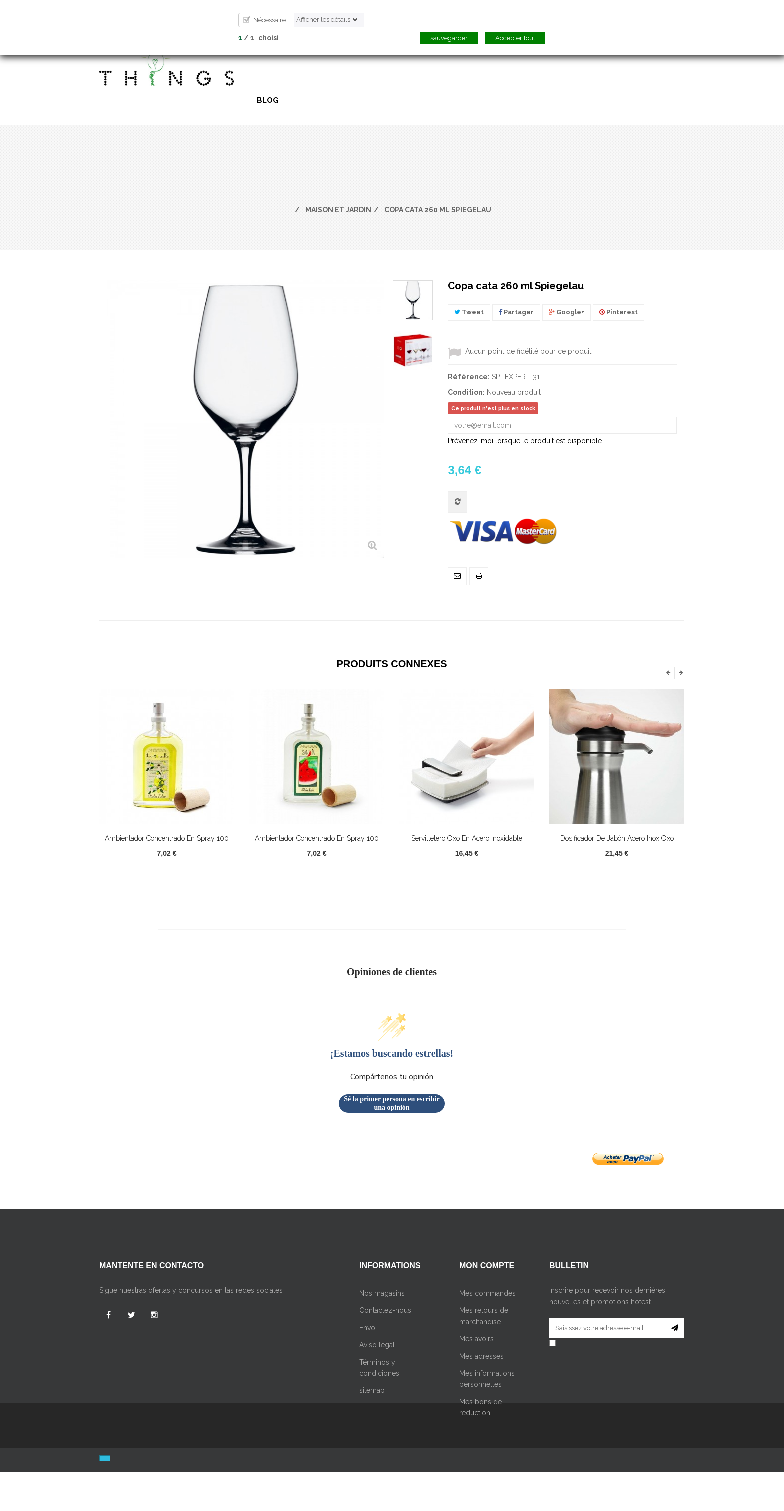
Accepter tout (516, 38)
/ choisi (258, 38)
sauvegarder (449, 38)
